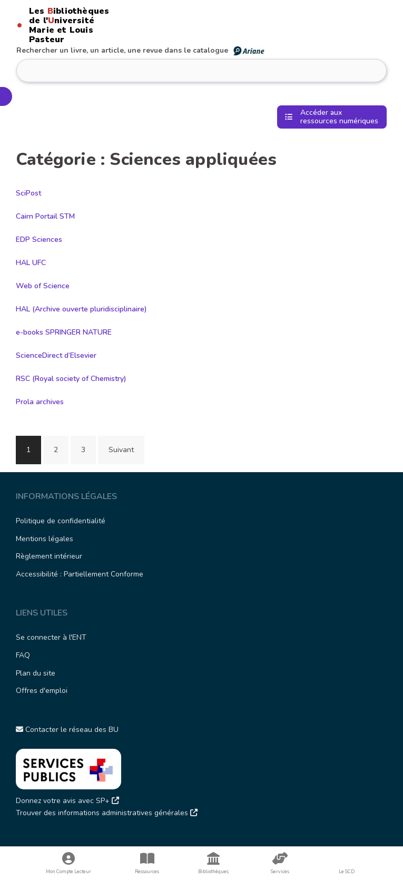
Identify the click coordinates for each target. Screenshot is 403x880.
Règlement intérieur (49, 556)
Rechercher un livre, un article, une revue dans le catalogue (141, 50)
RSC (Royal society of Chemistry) (71, 379)
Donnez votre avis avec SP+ (67, 801)
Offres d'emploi (41, 691)
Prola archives (40, 402)
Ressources (147, 863)
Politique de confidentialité (60, 521)
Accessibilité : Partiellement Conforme (79, 574)
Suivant (121, 450)
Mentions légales (44, 539)
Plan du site (35, 673)
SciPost (28, 193)
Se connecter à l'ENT (51, 637)
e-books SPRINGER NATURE (64, 332)
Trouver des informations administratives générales (107, 813)
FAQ (23, 655)
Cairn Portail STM (45, 216)
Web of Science (43, 286)
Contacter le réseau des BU (67, 730)
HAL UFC (31, 263)
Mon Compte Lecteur (68, 863)
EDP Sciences (39, 239)
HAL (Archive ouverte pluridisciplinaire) (81, 309)
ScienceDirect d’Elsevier (56, 355)
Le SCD (347, 871)
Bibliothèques (213, 863)
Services (280, 863)
